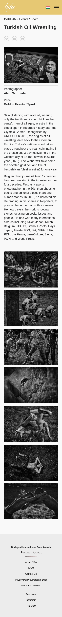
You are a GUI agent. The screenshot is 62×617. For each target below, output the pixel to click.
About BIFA (31, 562)
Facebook (31, 594)
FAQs (31, 568)
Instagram (31, 600)
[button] (6, 38)
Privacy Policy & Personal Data (31, 579)
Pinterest (31, 606)
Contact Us (31, 574)
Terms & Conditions (31, 585)
